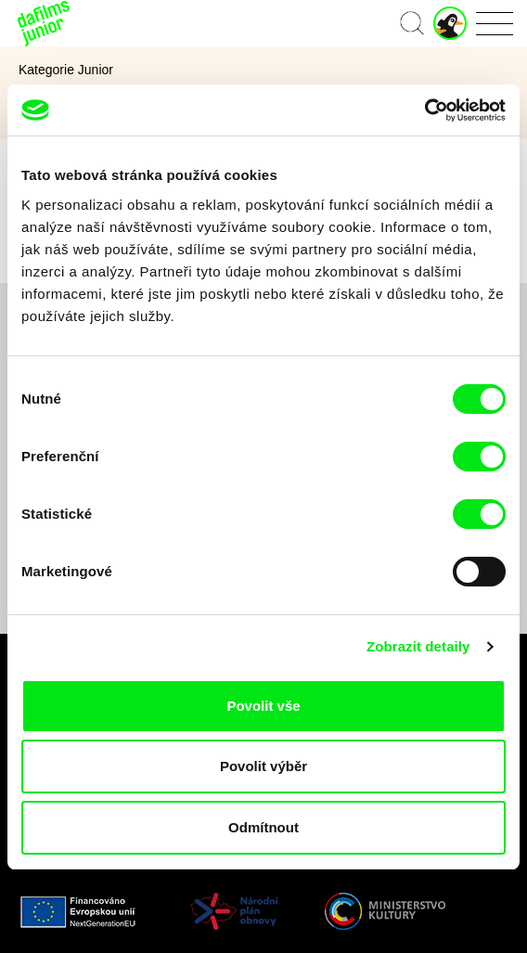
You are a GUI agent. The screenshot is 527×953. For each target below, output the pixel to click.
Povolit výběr (263, 766)
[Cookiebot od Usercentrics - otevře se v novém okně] (424, 110)
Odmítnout (263, 827)
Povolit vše (263, 706)
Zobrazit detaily (418, 646)
